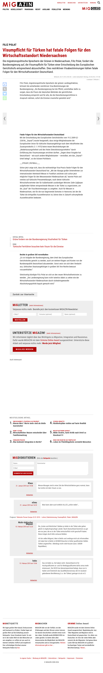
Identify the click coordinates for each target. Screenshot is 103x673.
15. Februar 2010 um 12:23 (24, 527)
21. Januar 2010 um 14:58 (24, 486)
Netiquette (46, 458)
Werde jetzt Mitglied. (51, 343)
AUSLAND (46, 9)
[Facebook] (5, 84)
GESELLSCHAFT (17, 9)
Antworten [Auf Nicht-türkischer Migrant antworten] (29, 553)
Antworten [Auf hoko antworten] (33, 580)
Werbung (93, 3)
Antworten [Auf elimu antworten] (33, 512)
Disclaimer (79, 658)
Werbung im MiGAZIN (39, 658)
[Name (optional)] (75, 314)
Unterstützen (83, 3)
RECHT (37, 9)
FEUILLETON (56, 9)
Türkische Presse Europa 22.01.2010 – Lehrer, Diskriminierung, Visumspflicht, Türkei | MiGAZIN (47, 517)
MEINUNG (66, 9)
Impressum (70, 658)
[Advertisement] (51, 27)
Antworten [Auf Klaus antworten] (29, 495)
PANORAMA (29, 9)
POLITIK (6, 9)
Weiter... (83, 648)
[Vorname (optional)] (49, 314)
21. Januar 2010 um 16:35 (28, 505)
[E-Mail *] (24, 314)
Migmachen (72, 3)
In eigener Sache (25, 658)
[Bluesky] (5, 94)
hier (18, 648)
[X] (5, 89)
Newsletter (61, 3)
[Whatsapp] (5, 98)
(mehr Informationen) (36, 305)
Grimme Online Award (49, 340)
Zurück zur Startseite (23, 294)
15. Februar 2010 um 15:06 (28, 563)
